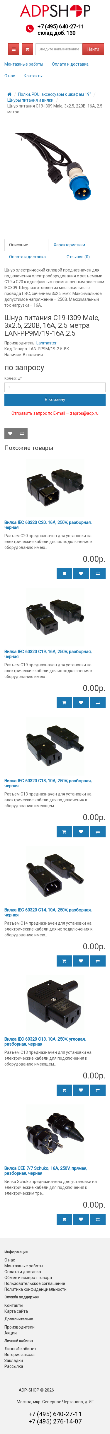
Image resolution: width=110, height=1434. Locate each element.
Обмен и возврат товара (28, 1277)
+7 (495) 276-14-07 (55, 1421)
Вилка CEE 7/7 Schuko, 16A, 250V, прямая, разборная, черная (45, 1171)
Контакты (33, 76)
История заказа (19, 1354)
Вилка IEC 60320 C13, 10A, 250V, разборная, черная (48, 783)
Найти (93, 49)
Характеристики (69, 245)
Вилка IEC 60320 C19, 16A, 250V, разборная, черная (48, 654)
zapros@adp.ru (84, 413)
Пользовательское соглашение (34, 1283)
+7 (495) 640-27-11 (61, 26)
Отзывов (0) (78, 257)
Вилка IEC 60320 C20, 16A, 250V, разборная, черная (48, 525)
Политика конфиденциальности (35, 1289)
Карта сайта (16, 1311)
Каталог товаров (14, 49)
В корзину (55, 399)
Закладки (13, 1360)
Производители (19, 1327)
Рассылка (13, 1366)
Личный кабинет (20, 1348)
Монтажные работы (23, 64)
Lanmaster (46, 343)
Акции (10, 1333)
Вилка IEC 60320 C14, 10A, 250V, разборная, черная (48, 912)
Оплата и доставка (70, 64)
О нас (9, 76)
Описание (18, 245)
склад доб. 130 (56, 33)
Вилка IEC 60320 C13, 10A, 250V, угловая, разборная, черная (45, 1042)
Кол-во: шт (13, 378)
